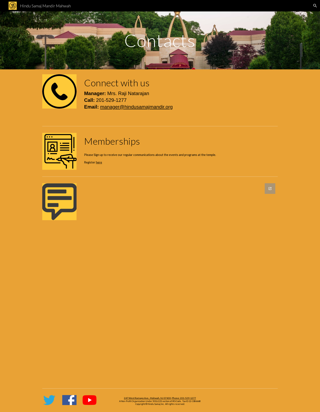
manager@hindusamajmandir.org (136, 107)
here (99, 162)
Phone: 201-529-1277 (183, 398)
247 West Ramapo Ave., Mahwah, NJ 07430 (147, 398)
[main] (160, 40)
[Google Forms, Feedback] (180, 282)
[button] (315, 6)
